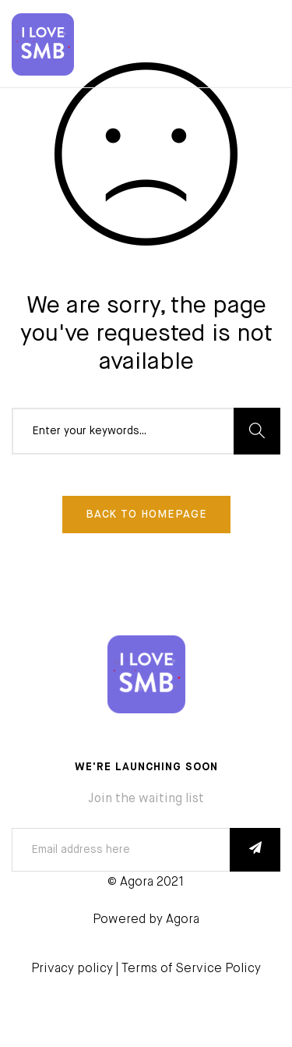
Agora (182, 920)
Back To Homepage (146, 514)
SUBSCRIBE (255, 850)
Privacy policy (72, 969)
